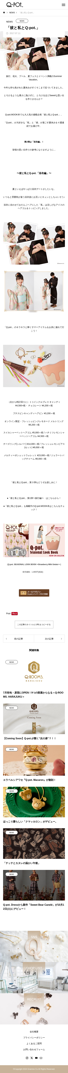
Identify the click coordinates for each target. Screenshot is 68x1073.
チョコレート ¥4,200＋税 (40, 405)
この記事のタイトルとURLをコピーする (34, 624)
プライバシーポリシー (34, 1037)
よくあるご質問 (34, 1043)
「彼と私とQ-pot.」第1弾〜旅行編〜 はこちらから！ (34, 498)
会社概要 (34, 1031)
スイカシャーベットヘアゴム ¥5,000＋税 (23, 432)
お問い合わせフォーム (34, 1049)
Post (8, 613)
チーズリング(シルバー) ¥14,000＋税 (21, 444)
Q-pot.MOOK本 (12, 114)
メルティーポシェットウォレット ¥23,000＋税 (26, 455)
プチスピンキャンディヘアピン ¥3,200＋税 (34, 413)
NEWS (22, 21)
